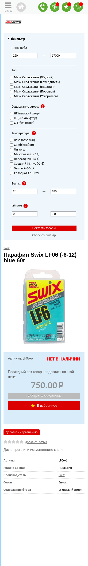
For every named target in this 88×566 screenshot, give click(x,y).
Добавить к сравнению (22, 432)
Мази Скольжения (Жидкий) (32, 77)
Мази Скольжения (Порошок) (32, 91)
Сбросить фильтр (44, 235)
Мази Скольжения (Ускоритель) (34, 96)
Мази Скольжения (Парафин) (32, 87)
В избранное (44, 405)
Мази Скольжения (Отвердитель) (35, 82)
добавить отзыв (36, 442)
